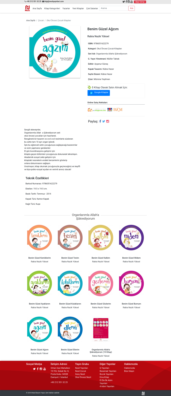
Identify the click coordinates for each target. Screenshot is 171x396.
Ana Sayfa (37, 8)
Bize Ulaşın (129, 371)
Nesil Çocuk (80, 371)
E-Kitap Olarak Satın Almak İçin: (107, 87)
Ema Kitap (104, 377)
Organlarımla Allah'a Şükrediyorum (111, 54)
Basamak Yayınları (108, 371)
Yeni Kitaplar (78, 8)
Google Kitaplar (98, 93)
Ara (131, 8)
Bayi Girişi (140, 2)
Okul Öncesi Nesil (83, 377)
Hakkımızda (129, 368)
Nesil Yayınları (81, 368)
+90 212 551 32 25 (33, 1)
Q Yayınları (104, 368)
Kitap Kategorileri (52, 8)
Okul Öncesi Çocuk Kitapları (109, 48)
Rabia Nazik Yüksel (98, 36)
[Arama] (113, 8)
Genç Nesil (80, 374)
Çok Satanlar (92, 8)
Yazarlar (66, 8)
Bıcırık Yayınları (106, 374)
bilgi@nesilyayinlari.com (54, 1)
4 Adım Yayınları (107, 386)
